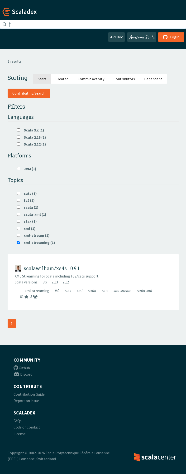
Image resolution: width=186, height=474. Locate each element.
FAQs (18, 420)
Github (22, 367)
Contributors (124, 78)
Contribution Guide (29, 394)
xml (80, 290)
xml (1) (26, 228)
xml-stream (123, 290)
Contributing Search (28, 93)
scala (92, 290)
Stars (42, 78)
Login (171, 37)
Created (62, 78)
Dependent (153, 78)
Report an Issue (26, 400)
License (20, 433)
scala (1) (27, 207)
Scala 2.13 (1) (31, 137)
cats (105, 290)
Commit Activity (91, 78)
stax (68, 290)
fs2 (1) (26, 200)
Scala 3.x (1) (30, 130)
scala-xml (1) (31, 214)
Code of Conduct (27, 427)
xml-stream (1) (33, 235)
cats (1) (27, 193)
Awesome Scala (141, 37)
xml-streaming (37, 290)
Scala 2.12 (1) (31, 144)
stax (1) (27, 221)
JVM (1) (26, 168)
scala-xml (144, 290)
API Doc (116, 37)
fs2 (57, 290)
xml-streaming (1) (36, 242)
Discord (23, 374)
